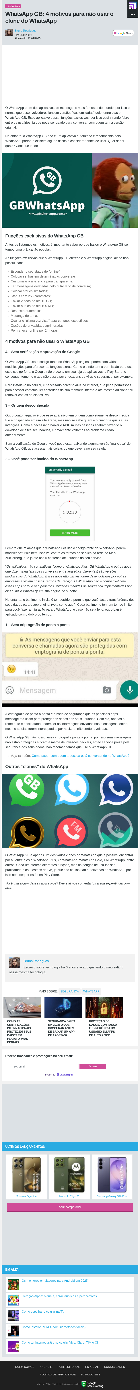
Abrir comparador (70, 1207)
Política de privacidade (58, 1374)
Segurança (69, 991)
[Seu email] (45, 1066)
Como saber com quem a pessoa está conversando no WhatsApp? (80, 756)
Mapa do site (90, 1374)
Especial (92, 1366)
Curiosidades (114, 1366)
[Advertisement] (70, 75)
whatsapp (91, 991)
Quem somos (24, 1366)
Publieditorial (68, 1366)
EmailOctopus (66, 1075)
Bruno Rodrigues (25, 30)
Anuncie (46, 1366)
